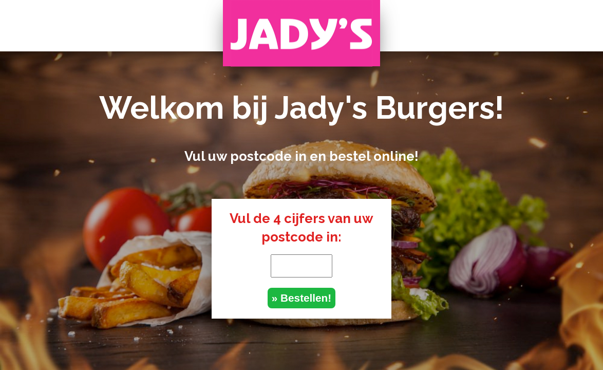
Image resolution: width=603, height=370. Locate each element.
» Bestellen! (301, 298)
